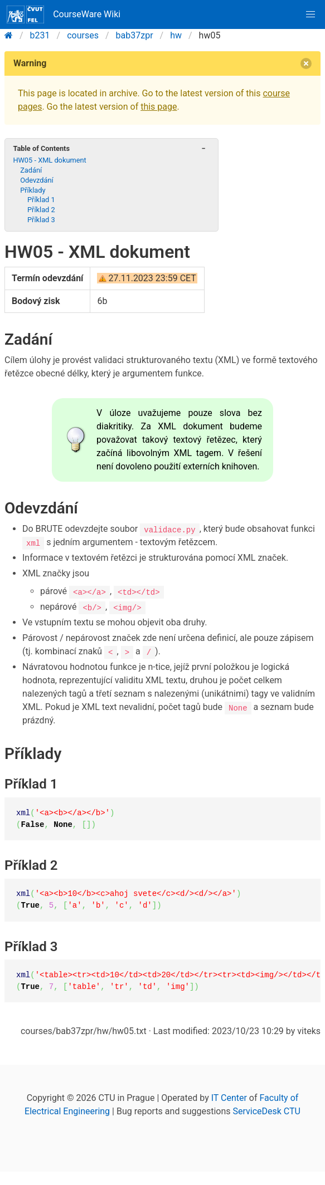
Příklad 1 (41, 199)
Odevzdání (37, 180)
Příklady (32, 190)
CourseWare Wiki (63, 14)
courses (83, 35)
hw (176, 35)
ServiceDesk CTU (266, 1111)
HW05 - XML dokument (49, 160)
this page (158, 106)
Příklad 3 (41, 220)
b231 (40, 35)
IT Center (229, 1098)
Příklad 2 (41, 209)
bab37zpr (134, 35)
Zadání (31, 170)
